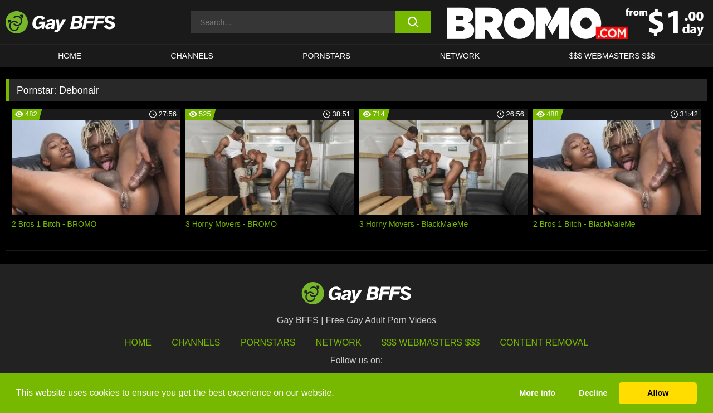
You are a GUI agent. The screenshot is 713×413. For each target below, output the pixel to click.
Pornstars (268, 342)
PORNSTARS (326, 55)
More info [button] (537, 392)
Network (460, 55)
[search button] (413, 22)
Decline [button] (593, 392)
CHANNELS (192, 55)
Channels (196, 342)
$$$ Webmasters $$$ (612, 55)
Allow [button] (657, 392)
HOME (69, 55)
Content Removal (544, 342)
